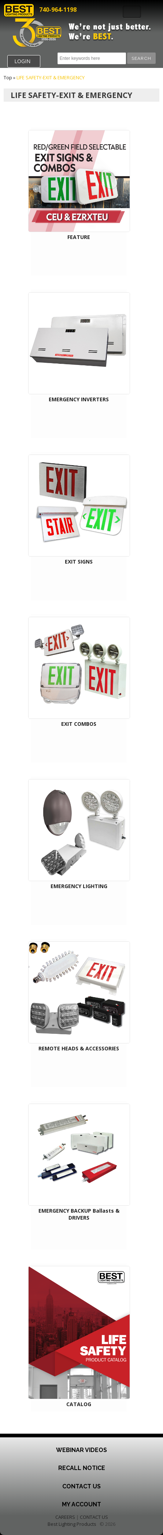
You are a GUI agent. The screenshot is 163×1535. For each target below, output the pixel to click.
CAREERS (65, 1517)
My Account (81, 1504)
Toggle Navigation (132, 12)
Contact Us (81, 1486)
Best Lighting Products (72, 1524)
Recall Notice (81, 1468)
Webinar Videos (81, 1450)
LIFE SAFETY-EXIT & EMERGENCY (50, 77)
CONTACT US (94, 1517)
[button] (141, 58)
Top (8, 77)
